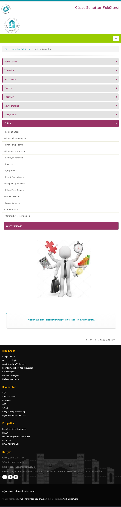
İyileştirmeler (11, 170)
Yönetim (9, 70)
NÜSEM (5, 432)
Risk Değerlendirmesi (14, 177)
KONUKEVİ (6, 440)
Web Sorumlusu (70, 499)
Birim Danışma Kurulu (15, 151)
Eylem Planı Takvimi (14, 190)
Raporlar (9, 164)
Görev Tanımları (12, 196)
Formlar (9, 96)
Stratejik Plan (11, 209)
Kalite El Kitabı (12, 132)
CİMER (5, 408)
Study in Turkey (9, 396)
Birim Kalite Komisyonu (15, 138)
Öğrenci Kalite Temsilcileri (17, 216)
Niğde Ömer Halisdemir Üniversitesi (18, 491)
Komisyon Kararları (14, 157)
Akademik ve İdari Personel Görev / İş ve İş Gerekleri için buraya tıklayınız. (61, 320)
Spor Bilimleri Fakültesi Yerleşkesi (17, 368)
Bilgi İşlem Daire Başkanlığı (32, 499)
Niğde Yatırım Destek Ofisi (14, 415)
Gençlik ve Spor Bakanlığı (13, 411)
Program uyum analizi (15, 183)
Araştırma (10, 79)
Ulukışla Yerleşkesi (10, 379)
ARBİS (5, 404)
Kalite (7, 123)
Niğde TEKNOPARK (10, 444)
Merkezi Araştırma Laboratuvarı (16, 436)
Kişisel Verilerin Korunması (14, 429)
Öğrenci (8, 88)
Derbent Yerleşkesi (10, 375)
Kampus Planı (8, 356)
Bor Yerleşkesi (8, 371)
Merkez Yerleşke (9, 360)
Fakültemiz (10, 61)
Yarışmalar (10, 114)
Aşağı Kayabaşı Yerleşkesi (14, 364)
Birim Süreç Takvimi (14, 144)
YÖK (4, 392)
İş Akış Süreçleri (12, 203)
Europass (6, 400)
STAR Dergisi (11, 105)
